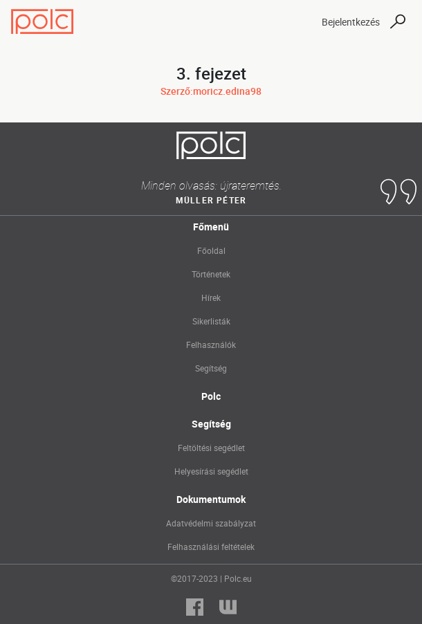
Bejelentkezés (351, 21)
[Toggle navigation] (298, 21)
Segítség (211, 368)
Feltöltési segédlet (211, 447)
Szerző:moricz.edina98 (211, 91)
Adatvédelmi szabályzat (211, 523)
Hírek (211, 297)
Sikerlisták (211, 321)
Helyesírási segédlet (211, 471)
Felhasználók (211, 344)
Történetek (211, 273)
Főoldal (211, 250)
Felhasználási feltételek (211, 546)
